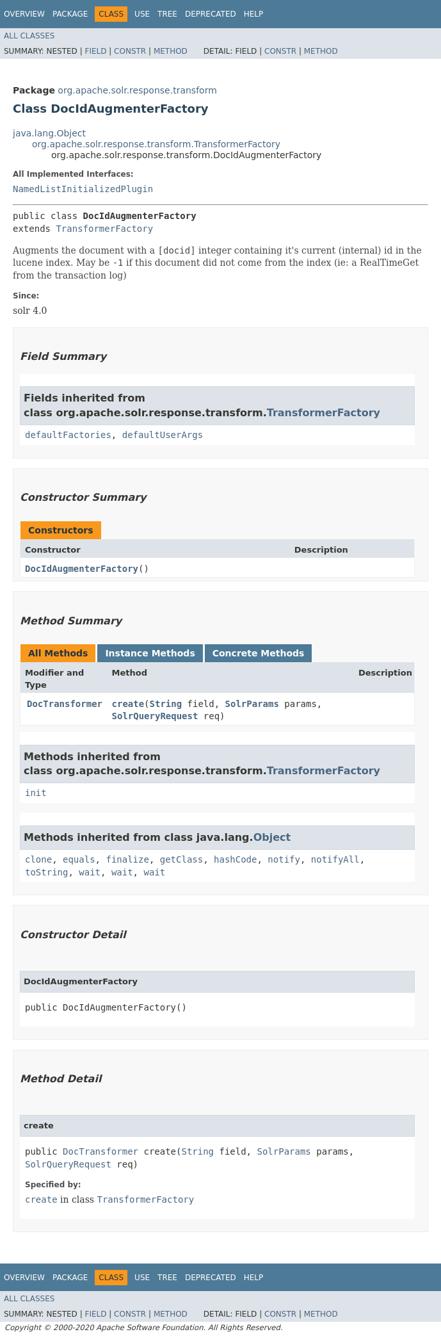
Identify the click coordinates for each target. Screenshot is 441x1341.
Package (70, 14)
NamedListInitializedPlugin (83, 189)
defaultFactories (68, 435)
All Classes (29, 35)
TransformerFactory (104, 229)
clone (38, 859)
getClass (181, 859)
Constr (130, 51)
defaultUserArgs (162, 435)
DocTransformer (64, 704)
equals (79, 859)
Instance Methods (150, 653)
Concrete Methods (258, 653)
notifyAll (335, 859)
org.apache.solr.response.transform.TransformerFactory (156, 144)
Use (142, 14)
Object (272, 837)
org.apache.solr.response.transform (137, 90)
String (166, 704)
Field (95, 51)
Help (254, 14)
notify (284, 859)
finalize (127, 859)
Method (171, 51)
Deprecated (210, 14)
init (36, 793)
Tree (167, 14)
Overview (24, 14)
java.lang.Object (49, 133)
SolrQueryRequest (155, 716)
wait (89, 872)
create (128, 704)
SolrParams (252, 704)
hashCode (235, 859)
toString (46, 872)
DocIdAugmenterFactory (81, 569)
